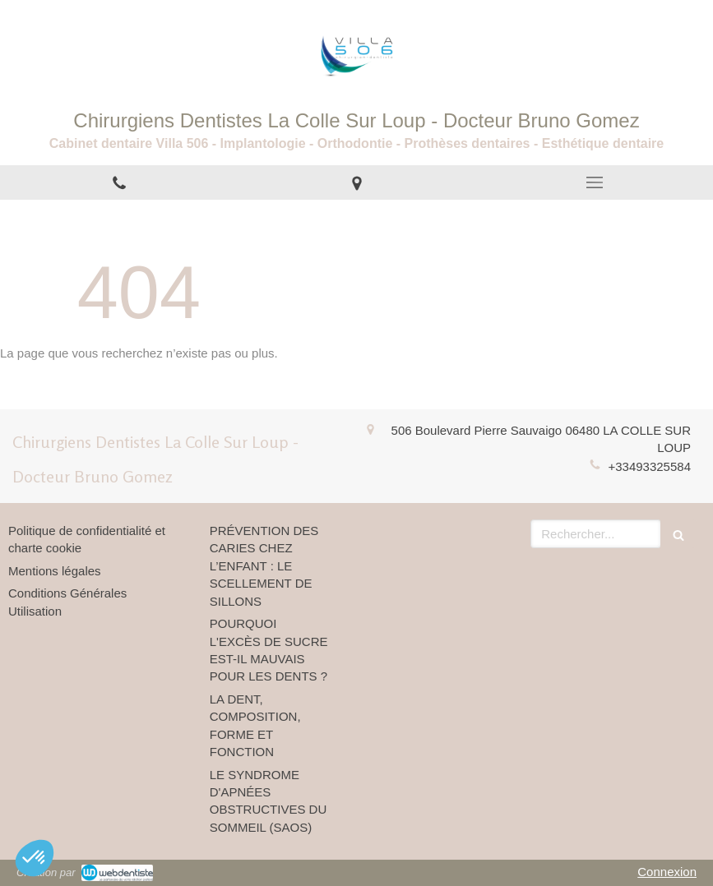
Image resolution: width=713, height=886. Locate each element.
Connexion (667, 872)
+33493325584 (649, 466)
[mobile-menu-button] (594, 182)
